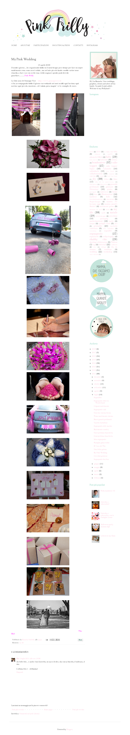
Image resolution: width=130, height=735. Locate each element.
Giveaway (94, 189)
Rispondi (19, 672)
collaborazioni (96, 174)
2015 (98, 152)
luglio (96, 395)
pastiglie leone (104, 224)
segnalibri (108, 231)
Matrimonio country (101, 429)
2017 (94, 353)
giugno (97, 464)
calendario (94, 171)
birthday (114, 160)
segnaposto (96, 233)
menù (108, 209)
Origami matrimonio (101, 406)
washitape (108, 249)
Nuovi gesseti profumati (103, 419)
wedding (93, 252)
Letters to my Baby (108, 536)
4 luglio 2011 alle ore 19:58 (30, 659)
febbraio (97, 478)
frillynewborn (104, 184)
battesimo (104, 160)
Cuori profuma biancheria (103, 433)
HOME (14, 45)
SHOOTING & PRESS (61, 45)
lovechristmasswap (96, 199)
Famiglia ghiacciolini (101, 443)
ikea (95, 194)
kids (108, 197)
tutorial (102, 245)
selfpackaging (108, 237)
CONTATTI (78, 45)
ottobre (97, 384)
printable (98, 226)
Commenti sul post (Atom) (29, 714)
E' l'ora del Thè (100, 446)
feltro (106, 179)
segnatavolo (94, 237)
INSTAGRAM (92, 45)
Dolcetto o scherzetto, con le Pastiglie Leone (107, 515)
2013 (94, 367)
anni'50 (110, 154)
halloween (104, 192)
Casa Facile (110, 171)
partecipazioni (96, 221)
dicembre (97, 377)
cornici (101, 176)
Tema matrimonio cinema (103, 416)
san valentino (108, 228)
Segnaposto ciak (100, 410)
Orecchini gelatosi (100, 456)
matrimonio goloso (107, 206)
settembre (98, 387)
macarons (110, 199)
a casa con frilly (110, 152)
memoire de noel (96, 209)
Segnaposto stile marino (103, 426)
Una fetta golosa (100, 449)
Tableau (114, 242)
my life (21, 643)
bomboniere (98, 162)
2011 (94, 374)
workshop (107, 252)
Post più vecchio (78, 710)
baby (108, 157)
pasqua (92, 224)
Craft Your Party (112, 176)
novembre (98, 380)
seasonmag (93, 231)
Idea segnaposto (100, 439)
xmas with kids (94, 254)
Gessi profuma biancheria (103, 436)
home (114, 192)
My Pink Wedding (100, 453)
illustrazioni (107, 194)
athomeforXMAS (96, 157)
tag (94, 245)
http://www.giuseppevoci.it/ (49, 81)
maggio (97, 467)
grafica (109, 189)
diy (94, 179)
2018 (94, 349)
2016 (94, 356)
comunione (111, 174)
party (111, 221)
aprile (96, 471)
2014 (91, 152)
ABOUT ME (25, 45)
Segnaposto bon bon (101, 459)
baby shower (93, 160)
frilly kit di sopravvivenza (104, 182)
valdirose (114, 244)
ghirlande (109, 187)
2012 (94, 370)
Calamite (107, 169)
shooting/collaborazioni (98, 242)
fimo (115, 179)
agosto (97, 391)
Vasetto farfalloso (100, 423)
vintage (103, 247)
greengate (93, 192)
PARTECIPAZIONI (41, 45)
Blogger (69, 729)
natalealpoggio (101, 216)
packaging (104, 219)
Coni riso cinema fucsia (102, 413)
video (94, 247)
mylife (103, 213)
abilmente (97, 154)
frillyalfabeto (93, 184)
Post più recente (18, 710)
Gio (17, 659)
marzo (96, 474)
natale (113, 212)
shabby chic (98, 239)
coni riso (93, 176)
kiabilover (93, 197)
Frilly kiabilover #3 (108, 491)
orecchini (113, 216)
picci (116, 223)
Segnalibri (98, 398)
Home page (48, 710)
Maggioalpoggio (95, 201)
